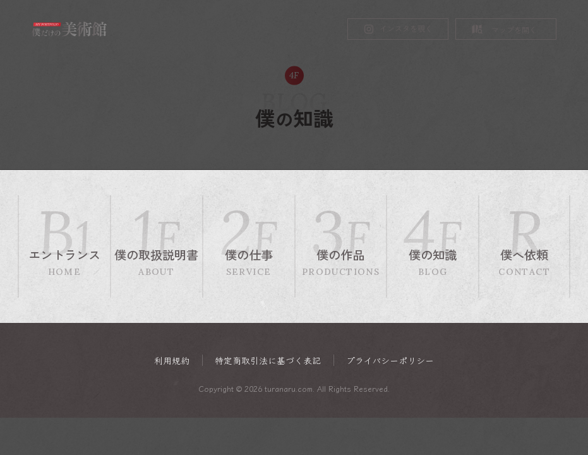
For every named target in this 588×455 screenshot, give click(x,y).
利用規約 (171, 361)
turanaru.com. (290, 388)
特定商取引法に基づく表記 (268, 361)
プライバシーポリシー (390, 361)
